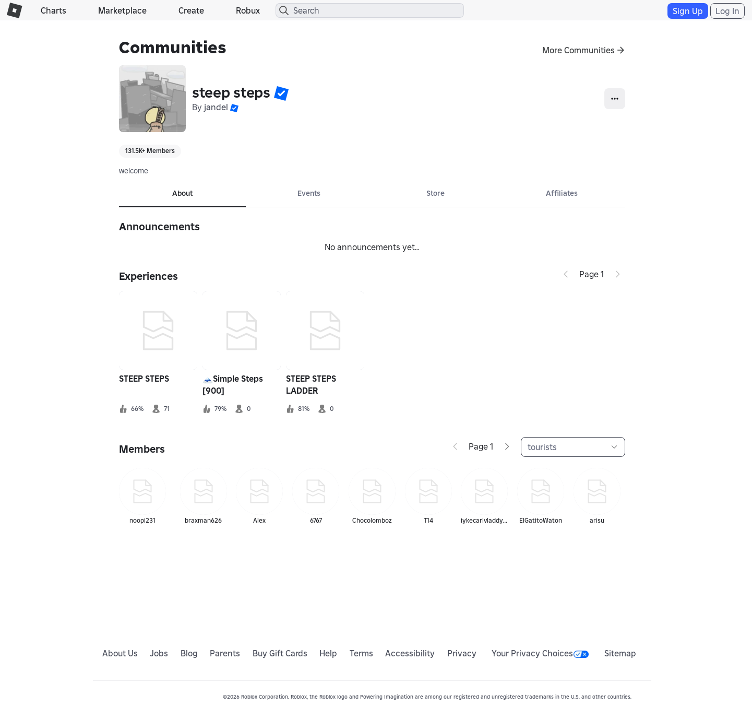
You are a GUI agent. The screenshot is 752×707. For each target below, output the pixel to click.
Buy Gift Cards (280, 653)
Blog (189, 653)
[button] (281, 93)
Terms (361, 653)
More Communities (578, 50)
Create (191, 10)
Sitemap (620, 653)
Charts (53, 10)
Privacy (461, 653)
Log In (727, 11)
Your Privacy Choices (540, 653)
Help (328, 653)
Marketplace (122, 10)
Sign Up (688, 11)
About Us (120, 653)
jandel (216, 107)
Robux (248, 10)
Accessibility (410, 653)
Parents (225, 653)
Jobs (159, 653)
